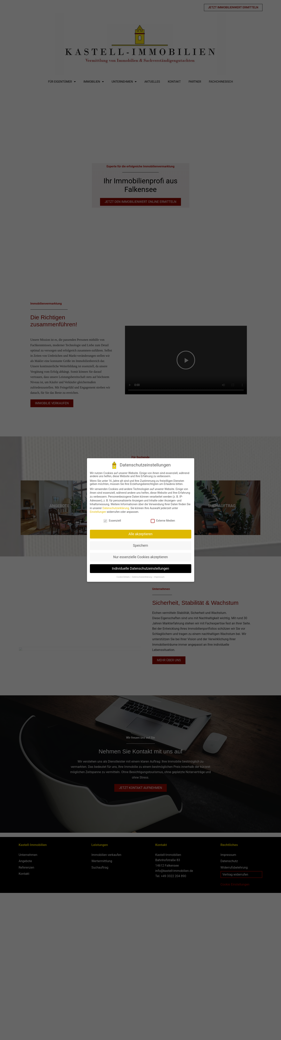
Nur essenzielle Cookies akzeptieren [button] (140, 557)
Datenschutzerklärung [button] (142, 577)
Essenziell (112, 520)
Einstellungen (98, 511)
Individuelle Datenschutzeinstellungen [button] (140, 568)
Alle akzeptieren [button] (141, 534)
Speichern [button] (140, 545)
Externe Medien (163, 520)
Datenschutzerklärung (115, 508)
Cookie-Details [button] (123, 577)
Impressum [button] (159, 577)
